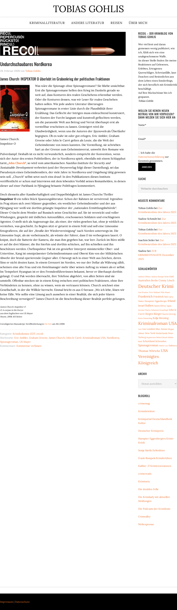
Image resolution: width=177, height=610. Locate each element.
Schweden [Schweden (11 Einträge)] (160, 341)
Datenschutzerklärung (151, 156)
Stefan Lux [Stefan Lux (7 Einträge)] (163, 345)
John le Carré (73, 337)
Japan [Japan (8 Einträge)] (169, 306)
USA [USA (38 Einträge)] (164, 350)
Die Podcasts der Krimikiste (154, 508)
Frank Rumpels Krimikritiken (155, 458)
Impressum (6, 601)
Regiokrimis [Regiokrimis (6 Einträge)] (151, 337)
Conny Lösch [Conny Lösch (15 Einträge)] (166, 280)
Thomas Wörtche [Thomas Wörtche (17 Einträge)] (149, 351)
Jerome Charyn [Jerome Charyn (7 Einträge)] (144, 310)
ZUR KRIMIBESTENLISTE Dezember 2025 (156, 254)
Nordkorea (113, 337)
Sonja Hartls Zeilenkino (151, 450)
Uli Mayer (25, 341)
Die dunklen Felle (148, 489)
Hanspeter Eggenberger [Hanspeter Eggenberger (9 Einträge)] (156, 301)
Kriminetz (144, 481)
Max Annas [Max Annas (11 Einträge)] (161, 328)
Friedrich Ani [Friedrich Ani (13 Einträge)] (160, 296)
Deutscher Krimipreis (151, 430)
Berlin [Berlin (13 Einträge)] (154, 280)
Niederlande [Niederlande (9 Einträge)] (162, 333)
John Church (17, 163)
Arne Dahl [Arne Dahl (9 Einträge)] (169, 276)
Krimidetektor (146, 411)
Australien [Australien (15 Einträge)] (144, 280)
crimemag (144, 403)
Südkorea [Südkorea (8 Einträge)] (172, 345)
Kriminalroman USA (94, 337)
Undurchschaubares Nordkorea (26, 63)
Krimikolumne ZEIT (24, 333)
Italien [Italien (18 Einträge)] (149, 305)
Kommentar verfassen (29, 345)
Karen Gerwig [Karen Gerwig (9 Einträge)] (169, 314)
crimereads (144, 473)
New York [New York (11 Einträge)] (150, 333)
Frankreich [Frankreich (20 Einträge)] (145, 296)
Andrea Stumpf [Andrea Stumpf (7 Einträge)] (157, 276)
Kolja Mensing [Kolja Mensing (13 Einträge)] (161, 318)
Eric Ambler (21, 337)
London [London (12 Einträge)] (151, 328)
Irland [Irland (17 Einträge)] (171, 301)
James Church (57, 337)
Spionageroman (9, 341)
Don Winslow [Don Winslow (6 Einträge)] (143, 292)
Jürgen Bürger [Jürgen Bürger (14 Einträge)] (153, 313)
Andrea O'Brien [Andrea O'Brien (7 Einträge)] (144, 276)
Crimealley (144, 516)
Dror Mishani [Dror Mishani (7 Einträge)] (154, 292)
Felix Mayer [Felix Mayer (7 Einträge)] (165, 292)
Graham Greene (38, 337)
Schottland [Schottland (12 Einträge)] (149, 341)
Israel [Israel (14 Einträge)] (141, 305)
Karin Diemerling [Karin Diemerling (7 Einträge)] (145, 318)
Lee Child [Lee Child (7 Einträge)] (142, 329)
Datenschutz (22, 601)
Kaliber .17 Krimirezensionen (154, 465)
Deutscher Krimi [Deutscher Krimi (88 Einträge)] (155, 286)
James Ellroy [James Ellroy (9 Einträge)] (160, 305)
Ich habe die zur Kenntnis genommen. (153, 156)
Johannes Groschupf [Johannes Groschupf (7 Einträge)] (159, 310)
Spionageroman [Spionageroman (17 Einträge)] (148, 345)
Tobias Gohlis (88, 9)
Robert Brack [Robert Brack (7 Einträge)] (161, 337)
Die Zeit (48, 324)
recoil (39, 333)
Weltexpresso (146, 524)
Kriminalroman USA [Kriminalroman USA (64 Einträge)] (157, 323)
